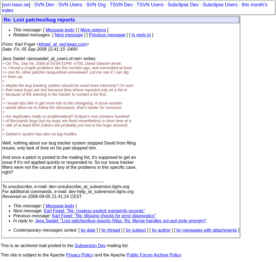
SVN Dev (44, 4)
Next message (69, 35)
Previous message (107, 35)
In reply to (141, 35)
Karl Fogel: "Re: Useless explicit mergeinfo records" (94, 210)
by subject (136, 230)
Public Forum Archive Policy (154, 255)
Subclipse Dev (183, 4)
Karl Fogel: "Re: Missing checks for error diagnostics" (104, 215)
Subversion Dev (90, 245)
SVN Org (96, 4)
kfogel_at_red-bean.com (63, 44)
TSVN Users (150, 4)
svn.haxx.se (16, 4)
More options (93, 30)
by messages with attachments (206, 230)
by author (161, 230)
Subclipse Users (220, 4)
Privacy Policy (79, 255)
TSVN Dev (121, 4)
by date (88, 230)
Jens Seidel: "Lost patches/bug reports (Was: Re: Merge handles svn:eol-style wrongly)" (121, 220)
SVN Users (70, 4)
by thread (110, 230)
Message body (59, 30)
